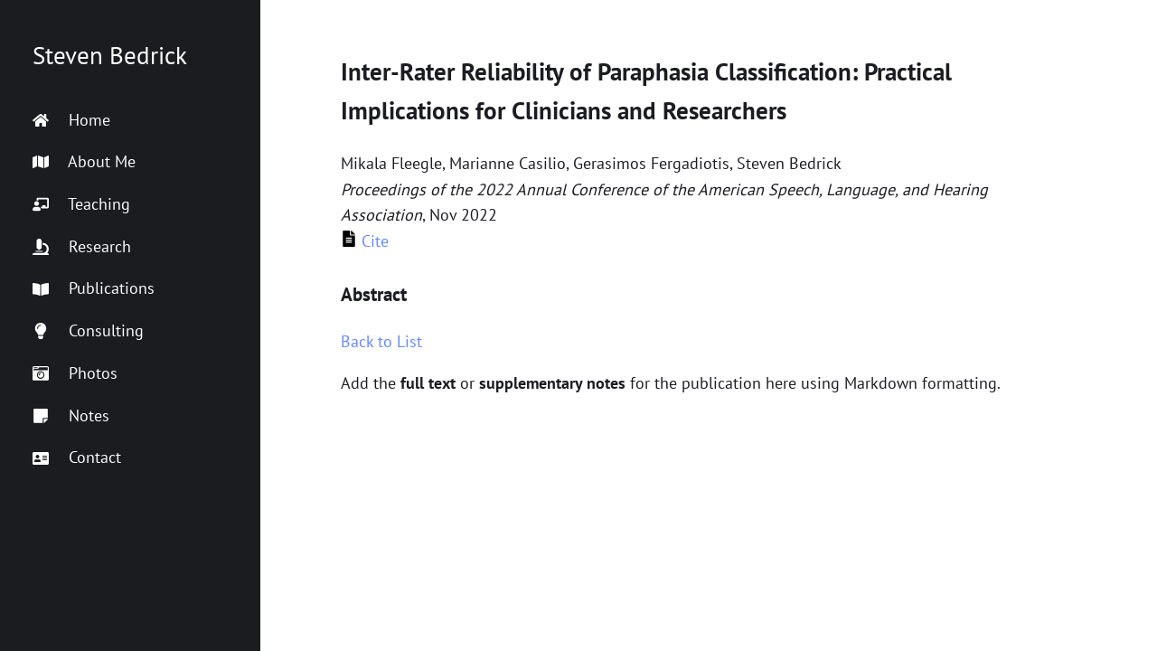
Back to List (381, 341)
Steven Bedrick (110, 55)
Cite (365, 241)
